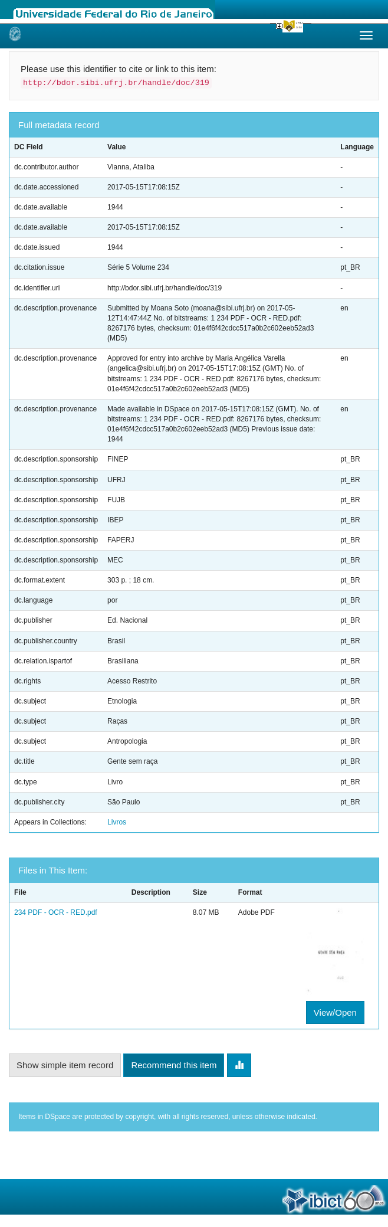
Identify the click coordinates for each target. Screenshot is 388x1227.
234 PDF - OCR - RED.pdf (55, 912)
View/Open (335, 1012)
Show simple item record (65, 1065)
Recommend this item (173, 1065)
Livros (116, 822)
